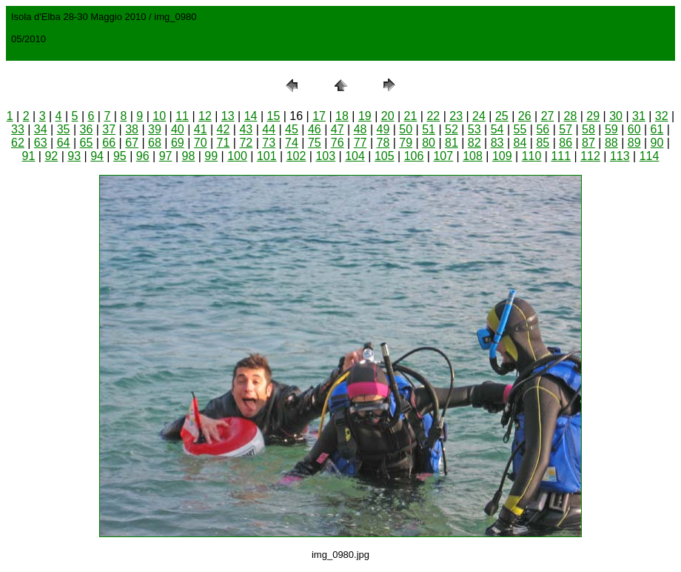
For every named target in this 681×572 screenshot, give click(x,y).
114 (650, 156)
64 (63, 142)
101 (267, 156)
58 (588, 129)
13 (228, 116)
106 (414, 156)
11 (182, 116)
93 (74, 156)
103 (325, 156)
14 (251, 116)
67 (131, 142)
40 (177, 129)
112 (590, 156)
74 (291, 142)
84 (520, 142)
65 (86, 142)
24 (479, 116)
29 (593, 116)
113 (620, 156)
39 (154, 129)
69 (177, 142)
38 (131, 129)
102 (296, 156)
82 (474, 142)
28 (570, 116)
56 (542, 129)
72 (245, 142)
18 (342, 116)
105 (385, 156)
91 (29, 156)
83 (497, 142)
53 (474, 129)
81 (451, 142)
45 (291, 129)
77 (360, 142)
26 (524, 116)
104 (355, 156)
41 (200, 129)
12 (205, 116)
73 (268, 142)
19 (365, 116)
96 (143, 156)
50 (405, 129)
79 (405, 142)
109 (502, 156)
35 (63, 129)
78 (382, 142)
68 (154, 142)
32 (661, 116)
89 (634, 142)
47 (337, 129)
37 (108, 129)
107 (443, 156)
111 (561, 156)
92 (51, 156)
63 (40, 142)
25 (502, 116)
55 (520, 129)
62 (17, 142)
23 (456, 116)
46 (314, 129)
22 (433, 116)
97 (165, 156)
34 (40, 129)
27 (547, 116)
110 (532, 156)
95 (120, 156)
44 (268, 129)
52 (451, 129)
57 (565, 129)
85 (542, 142)
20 (388, 116)
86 (565, 142)
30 (616, 116)
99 (211, 156)
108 (473, 156)
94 (97, 156)
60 (634, 129)
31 (638, 116)
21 (410, 116)
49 (382, 129)
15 (274, 116)
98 (188, 156)
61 (657, 129)
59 (611, 129)
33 (17, 129)
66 (108, 142)
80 (428, 142)
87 (588, 142)
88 (611, 142)
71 (223, 142)
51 (428, 129)
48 (360, 129)
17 (319, 116)
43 (245, 129)
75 (314, 142)
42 (223, 129)
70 (200, 142)
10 (159, 116)
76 (337, 142)
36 (86, 129)
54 (497, 129)
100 (237, 156)
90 (657, 142)
